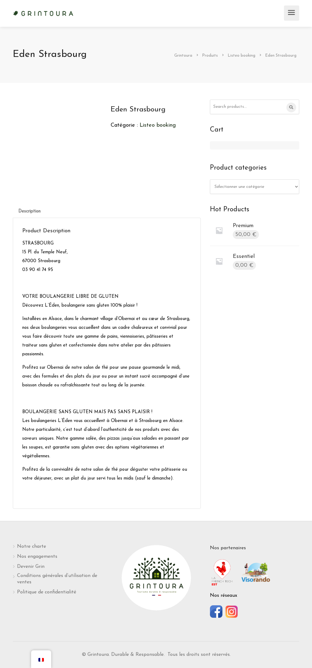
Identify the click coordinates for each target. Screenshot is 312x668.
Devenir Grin (30, 566)
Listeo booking (158, 125)
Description (29, 211)
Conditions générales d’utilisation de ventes (57, 579)
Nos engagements (37, 556)
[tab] (29, 211)
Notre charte (31, 546)
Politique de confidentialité (46, 592)
